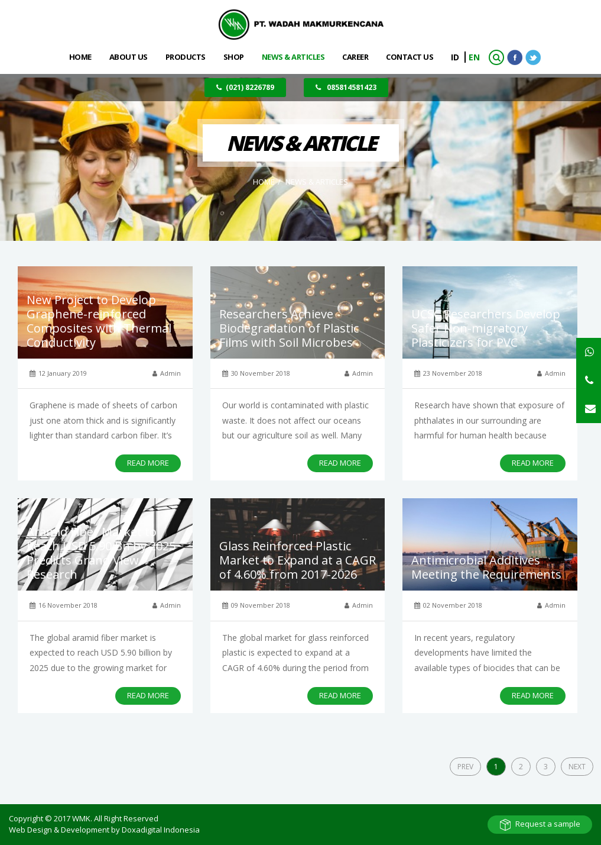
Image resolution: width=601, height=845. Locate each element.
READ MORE (148, 462)
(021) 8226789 (245, 87)
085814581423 (346, 87)
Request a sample (547, 823)
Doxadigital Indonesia (161, 829)
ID (456, 57)
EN (474, 57)
